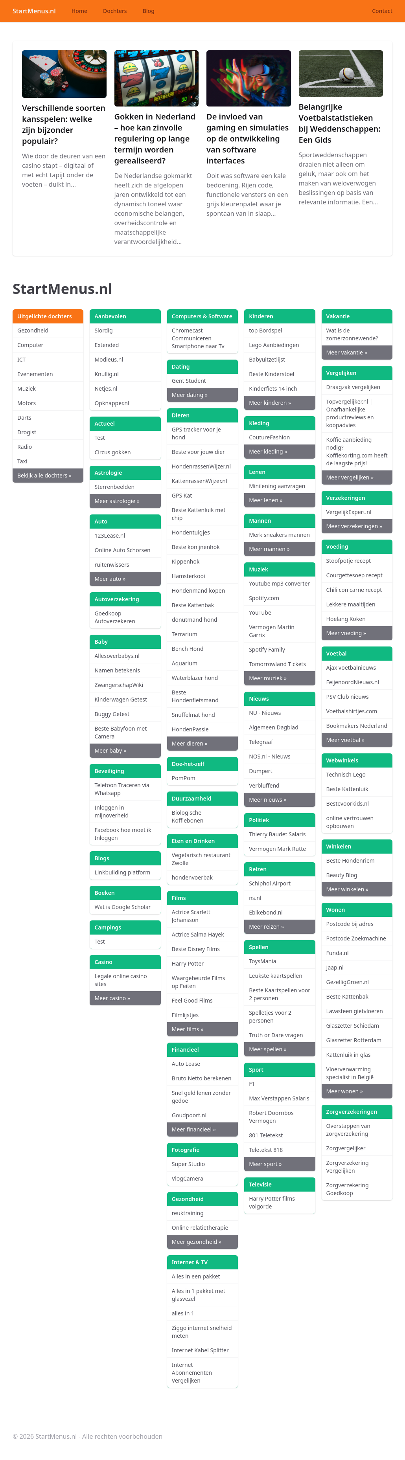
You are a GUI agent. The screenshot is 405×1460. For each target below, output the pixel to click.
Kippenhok (186, 561)
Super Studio (188, 1164)
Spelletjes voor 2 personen (270, 1016)
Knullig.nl (106, 374)
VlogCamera (187, 1178)
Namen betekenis (117, 670)
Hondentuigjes (191, 532)
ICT (21, 359)
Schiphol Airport (270, 883)
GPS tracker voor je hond (196, 433)
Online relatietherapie (200, 1227)
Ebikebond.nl (266, 912)
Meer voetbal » (345, 740)
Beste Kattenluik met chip (199, 514)
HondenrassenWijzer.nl (201, 466)
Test (99, 437)
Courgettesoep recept (354, 575)
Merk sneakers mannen (279, 534)
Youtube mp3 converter (279, 583)
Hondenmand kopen (198, 590)
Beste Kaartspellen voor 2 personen (279, 994)
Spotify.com (264, 598)
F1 (252, 1083)
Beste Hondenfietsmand (195, 696)
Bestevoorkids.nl (347, 803)
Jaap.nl (335, 967)
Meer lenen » (265, 500)
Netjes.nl (105, 388)
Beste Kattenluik (347, 789)
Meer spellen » (268, 1049)
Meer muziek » (268, 678)
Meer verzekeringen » (354, 526)
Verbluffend (264, 785)
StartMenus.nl (34, 11)
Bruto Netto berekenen (202, 1078)
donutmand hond (194, 619)
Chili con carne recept (354, 589)
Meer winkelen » (347, 889)
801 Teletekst (266, 1135)
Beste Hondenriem (350, 860)
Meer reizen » (266, 926)
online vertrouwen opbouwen (350, 822)
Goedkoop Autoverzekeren (114, 617)
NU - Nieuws (265, 712)
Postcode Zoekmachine (356, 938)
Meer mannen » (269, 549)
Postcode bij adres (350, 923)
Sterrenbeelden (114, 486)
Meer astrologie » (116, 501)
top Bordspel (265, 330)
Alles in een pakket (196, 1276)
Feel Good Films (192, 1000)
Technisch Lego (346, 774)
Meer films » (188, 1029)
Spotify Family (267, 649)
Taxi (22, 461)
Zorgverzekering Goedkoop (347, 1189)
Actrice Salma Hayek (198, 934)
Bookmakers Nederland (357, 725)
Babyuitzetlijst (267, 359)
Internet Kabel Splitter (200, 1350)
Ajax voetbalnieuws (351, 667)
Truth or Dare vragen (276, 1035)
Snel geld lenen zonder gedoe (201, 1096)
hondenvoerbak (192, 877)
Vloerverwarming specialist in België (350, 1073)
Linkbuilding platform (122, 872)
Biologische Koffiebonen (188, 816)
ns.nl (255, 898)
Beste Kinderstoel (271, 374)
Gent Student (189, 380)
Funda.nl (337, 953)
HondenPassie (190, 729)
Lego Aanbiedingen (274, 345)
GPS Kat (182, 495)
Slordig (103, 330)
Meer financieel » (194, 1129)
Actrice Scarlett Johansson (191, 916)
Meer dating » (190, 395)
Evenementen (35, 374)
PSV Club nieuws (347, 696)
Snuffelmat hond (193, 714)
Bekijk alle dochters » (44, 475)
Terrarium (184, 634)
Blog (149, 11)
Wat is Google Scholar (122, 907)
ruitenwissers (111, 564)
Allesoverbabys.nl (116, 655)
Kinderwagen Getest (120, 699)
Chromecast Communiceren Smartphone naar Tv (198, 338)
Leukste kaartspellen (275, 975)
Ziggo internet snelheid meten (202, 1331)
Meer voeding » (346, 633)
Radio (24, 446)
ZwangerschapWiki (118, 685)
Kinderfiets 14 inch (273, 388)
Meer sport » (265, 1164)
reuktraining (188, 1213)
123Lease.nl (109, 535)
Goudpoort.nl (189, 1115)
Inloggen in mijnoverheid (111, 811)
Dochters (115, 11)
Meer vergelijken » (350, 477)
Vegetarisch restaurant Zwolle (201, 859)
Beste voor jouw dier (198, 451)
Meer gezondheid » (196, 1241)
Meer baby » (110, 750)
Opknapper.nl (111, 403)
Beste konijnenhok (196, 547)
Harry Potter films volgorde (272, 1202)
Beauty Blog (341, 875)
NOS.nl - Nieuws (270, 756)
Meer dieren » (190, 743)
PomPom (183, 778)
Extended (106, 345)
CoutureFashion (269, 437)
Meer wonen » (344, 1091)
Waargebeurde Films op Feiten (198, 982)
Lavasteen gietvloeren (354, 1011)
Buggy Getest (111, 714)
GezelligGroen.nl (347, 982)
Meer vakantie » (346, 352)
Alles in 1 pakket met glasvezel (198, 1294)
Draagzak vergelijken (353, 387)
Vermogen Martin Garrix (272, 631)
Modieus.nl (108, 359)
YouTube (260, 612)
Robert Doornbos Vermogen (271, 1116)
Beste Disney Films (196, 949)
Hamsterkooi (188, 576)
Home (79, 11)
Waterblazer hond (195, 677)
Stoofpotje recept (348, 560)
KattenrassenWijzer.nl (199, 481)
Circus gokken (112, 452)
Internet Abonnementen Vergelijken (192, 1372)
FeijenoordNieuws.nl (352, 682)
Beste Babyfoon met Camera (120, 732)
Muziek (26, 388)
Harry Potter (188, 963)
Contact (382, 11)
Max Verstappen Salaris (279, 1098)
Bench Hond (188, 648)
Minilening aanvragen (277, 486)
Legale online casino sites (120, 980)
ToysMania (262, 961)
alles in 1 (183, 1313)
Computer (30, 345)
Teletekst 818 (266, 1149)
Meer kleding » (268, 451)
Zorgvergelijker (346, 1148)
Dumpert (260, 771)
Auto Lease (186, 1063)
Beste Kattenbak (193, 605)
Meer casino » (112, 998)
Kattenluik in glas (348, 1054)
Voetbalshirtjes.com (351, 711)
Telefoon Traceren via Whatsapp (121, 789)
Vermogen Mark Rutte (277, 848)
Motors (26, 403)
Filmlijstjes (185, 1015)
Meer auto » (109, 578)
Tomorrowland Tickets (277, 664)
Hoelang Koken (346, 619)
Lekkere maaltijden (351, 604)
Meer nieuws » (267, 799)
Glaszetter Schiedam (352, 1025)
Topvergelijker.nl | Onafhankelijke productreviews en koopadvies (350, 413)
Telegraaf (261, 742)
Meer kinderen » (270, 402)
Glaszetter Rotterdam (354, 1040)
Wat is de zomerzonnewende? (352, 334)
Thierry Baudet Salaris (277, 834)
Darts (24, 417)
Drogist (26, 432)
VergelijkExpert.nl (349, 512)
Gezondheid (32, 330)
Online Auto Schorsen (122, 550)
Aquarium (184, 663)
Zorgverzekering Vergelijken (347, 1166)
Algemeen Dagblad (273, 727)
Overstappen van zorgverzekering (348, 1129)
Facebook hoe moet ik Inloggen (122, 833)
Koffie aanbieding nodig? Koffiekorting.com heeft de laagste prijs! (357, 451)
